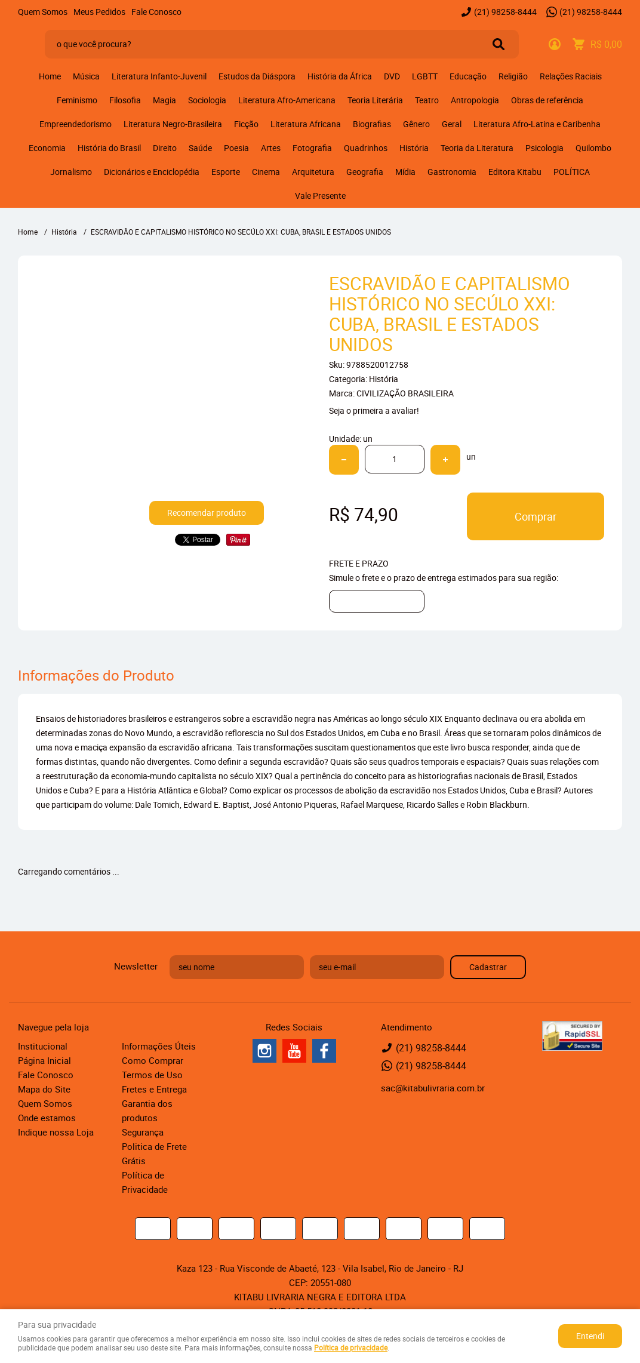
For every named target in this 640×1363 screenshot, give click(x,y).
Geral (451, 124)
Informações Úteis (159, 1046)
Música (86, 76)
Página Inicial (44, 1060)
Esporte (225, 171)
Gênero (416, 124)
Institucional (42, 1046)
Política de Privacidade (145, 1182)
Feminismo (77, 100)
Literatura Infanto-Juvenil (159, 76)
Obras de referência (547, 100)
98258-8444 (505, 11)
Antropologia (475, 100)
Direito (165, 147)
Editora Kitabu (514, 171)
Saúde (200, 147)
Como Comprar (152, 1060)
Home (50, 76)
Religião (513, 76)
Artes (271, 147)
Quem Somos (42, 11)
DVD (392, 76)
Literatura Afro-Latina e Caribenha (537, 124)
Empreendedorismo (75, 124)
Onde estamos (47, 1118)
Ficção (246, 124)
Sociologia (207, 100)
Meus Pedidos (99, 11)
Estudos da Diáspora (257, 76)
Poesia (236, 147)
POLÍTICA (571, 171)
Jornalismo (71, 171)
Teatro (427, 100)
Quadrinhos (365, 147)
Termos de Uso (152, 1075)
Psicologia (544, 147)
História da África (339, 76)
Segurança (143, 1132)
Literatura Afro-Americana (287, 100)
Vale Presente (320, 195)
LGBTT (425, 76)
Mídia (405, 171)
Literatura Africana (305, 124)
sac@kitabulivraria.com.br (433, 1088)
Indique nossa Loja (56, 1132)
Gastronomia (451, 171)
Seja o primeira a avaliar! (374, 410)
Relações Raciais (571, 76)
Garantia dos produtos (147, 1110)
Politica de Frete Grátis (154, 1153)
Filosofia (125, 100)
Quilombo (593, 147)
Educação (468, 76)
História (414, 147)
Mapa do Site (44, 1089)
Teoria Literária (375, 100)
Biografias (372, 124)
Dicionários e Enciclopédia (151, 171)
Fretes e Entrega (154, 1089)
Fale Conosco (156, 11)
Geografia (364, 171)
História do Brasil (109, 147)
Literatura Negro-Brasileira (173, 124)
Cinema (266, 171)
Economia (47, 147)
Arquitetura (313, 171)
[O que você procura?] (498, 44)
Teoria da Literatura (477, 147)
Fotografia (312, 147)
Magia (164, 100)
